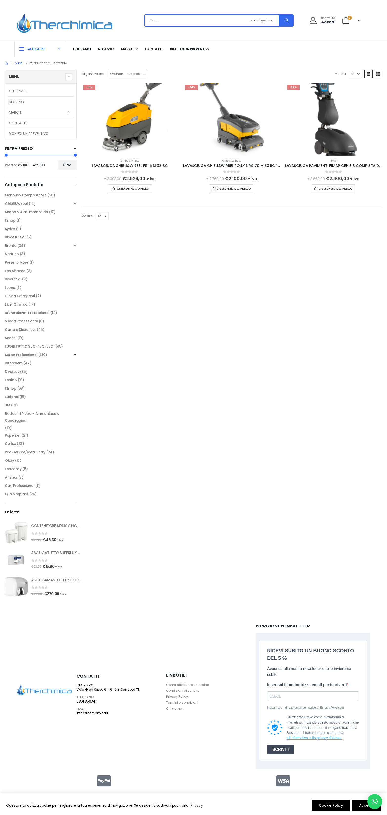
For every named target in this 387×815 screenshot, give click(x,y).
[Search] (286, 20)
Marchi (128, 48)
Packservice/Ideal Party (25, 452)
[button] (368, 74)
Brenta (10, 245)
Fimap (333, 161)
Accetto (366, 805)
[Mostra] (355, 74)
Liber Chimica (16, 304)
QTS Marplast (16, 494)
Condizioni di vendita (183, 690)
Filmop (10, 388)
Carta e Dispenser (20, 329)
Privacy (197, 805)
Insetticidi (13, 279)
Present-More (16, 262)
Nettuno (12, 253)
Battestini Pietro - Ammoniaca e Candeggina (32, 417)
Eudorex (12, 396)
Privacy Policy (177, 696)
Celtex (10, 443)
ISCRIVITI (280, 749)
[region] (193, 804)
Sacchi (10, 337)
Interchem (13, 363)
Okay (9, 460)
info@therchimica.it (92, 713)
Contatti (153, 48)
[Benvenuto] (322, 20)
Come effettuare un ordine (187, 684)
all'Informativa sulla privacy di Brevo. (314, 738)
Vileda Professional (21, 321)
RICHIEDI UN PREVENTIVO (190, 48)
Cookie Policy (331, 805)
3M (7, 405)
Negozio (106, 48)
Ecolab (11, 379)
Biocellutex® (15, 237)
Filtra (67, 165)
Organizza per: (93, 73)
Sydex (10, 228)
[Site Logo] (64, 22)
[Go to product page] (129, 119)
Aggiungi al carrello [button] (132, 189)
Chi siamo (82, 48)
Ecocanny (13, 468)
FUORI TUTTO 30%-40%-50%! (29, 346)
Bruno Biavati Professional (27, 312)
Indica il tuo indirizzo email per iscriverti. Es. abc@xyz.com (305, 707)
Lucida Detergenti (20, 295)
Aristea (11, 477)
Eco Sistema (15, 270)
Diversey (12, 371)
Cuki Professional (19, 485)
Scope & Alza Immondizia (26, 211)
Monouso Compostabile (26, 195)
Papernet (13, 435)
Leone (10, 287)
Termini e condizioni (182, 702)
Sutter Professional (21, 354)
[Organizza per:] (127, 74)
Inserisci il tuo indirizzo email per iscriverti (307, 685)
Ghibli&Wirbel (130, 161)
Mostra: (341, 73)
